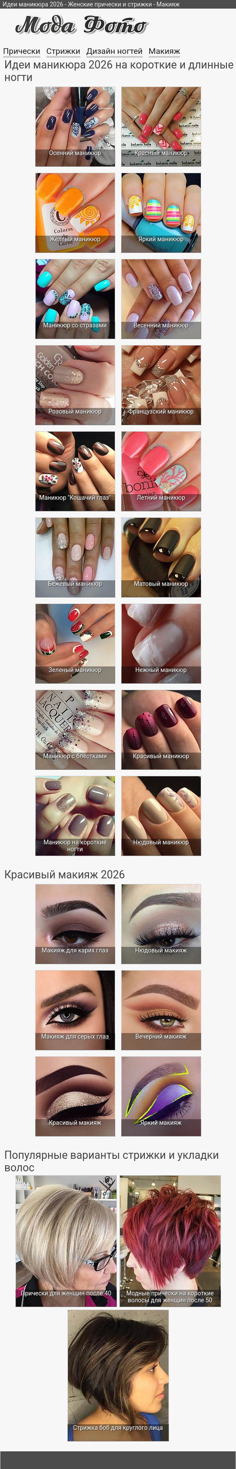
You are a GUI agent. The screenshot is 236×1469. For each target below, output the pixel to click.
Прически (21, 51)
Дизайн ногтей (114, 51)
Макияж (164, 51)
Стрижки (63, 51)
